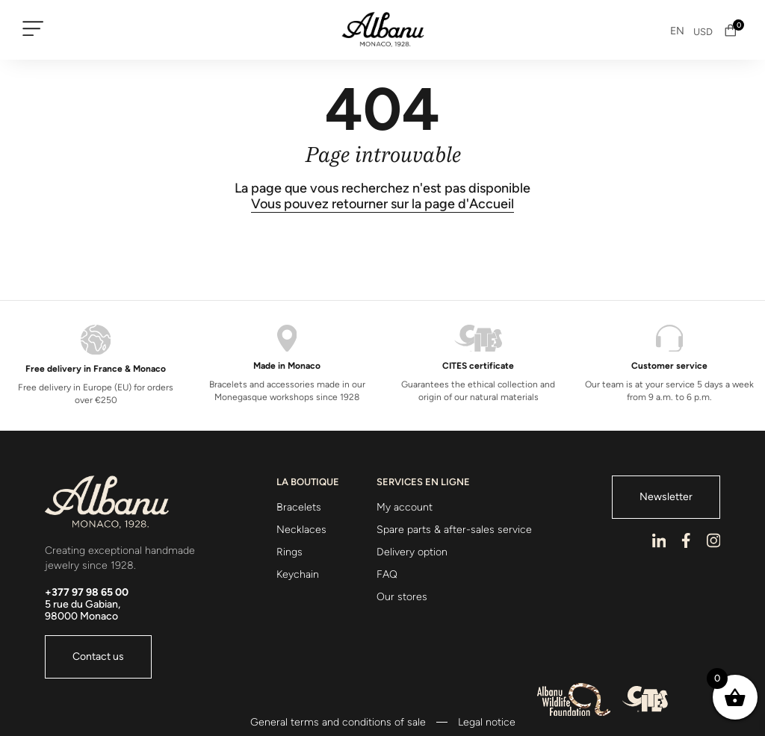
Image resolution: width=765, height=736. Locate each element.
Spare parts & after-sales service (454, 529)
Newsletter (666, 496)
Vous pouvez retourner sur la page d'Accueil (382, 204)
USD (703, 32)
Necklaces (301, 529)
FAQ (387, 574)
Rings (289, 552)
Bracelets (298, 507)
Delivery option (412, 552)
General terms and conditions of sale (338, 722)
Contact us (98, 656)
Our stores (402, 596)
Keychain (297, 574)
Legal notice (486, 722)
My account (405, 507)
